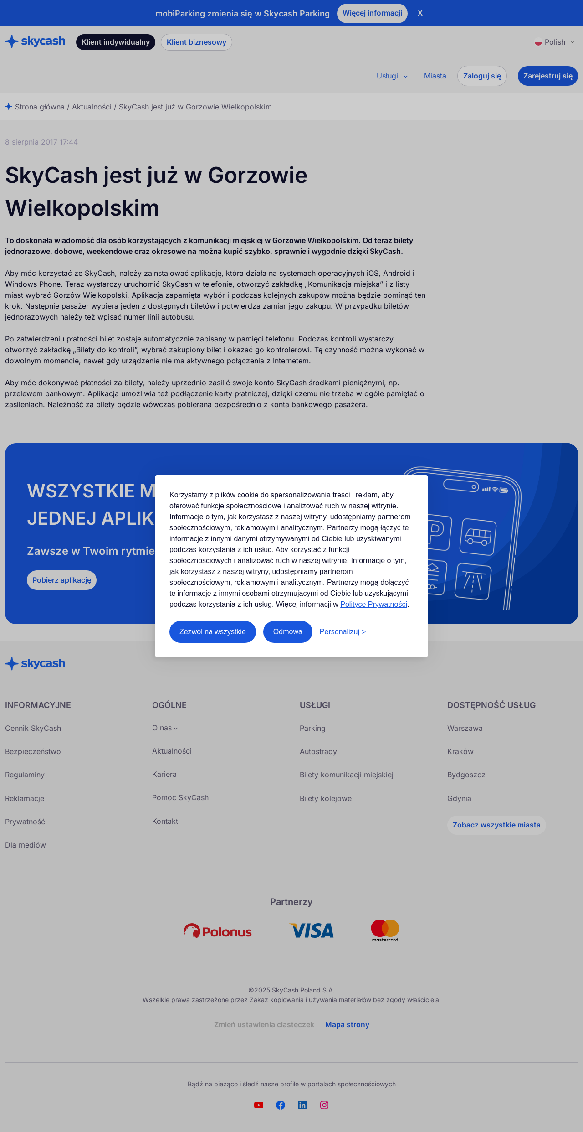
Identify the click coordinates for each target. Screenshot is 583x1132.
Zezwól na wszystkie (212, 632)
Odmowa (287, 632)
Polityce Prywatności (373, 604)
